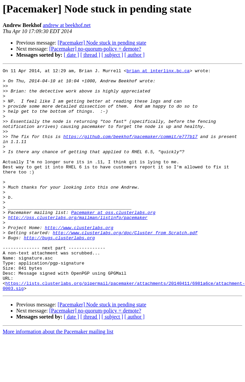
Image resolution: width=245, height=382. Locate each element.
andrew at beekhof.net (67, 25)
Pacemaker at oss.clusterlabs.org (113, 242)
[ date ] (71, 55)
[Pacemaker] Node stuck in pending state (102, 43)
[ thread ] (90, 55)
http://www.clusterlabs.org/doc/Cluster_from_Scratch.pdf (125, 266)
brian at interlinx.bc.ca (158, 72)
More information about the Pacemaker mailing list (58, 376)
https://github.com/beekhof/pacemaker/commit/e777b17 (130, 150)
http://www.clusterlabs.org (79, 260)
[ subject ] (112, 55)
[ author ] (135, 55)
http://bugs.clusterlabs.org (59, 272)
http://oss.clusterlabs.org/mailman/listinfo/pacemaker (77, 248)
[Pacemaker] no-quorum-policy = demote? (95, 49)
